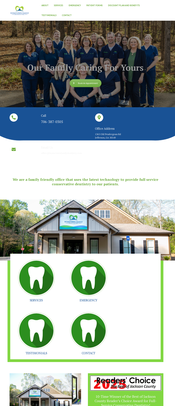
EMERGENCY (66, 257)
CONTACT (142, 257)
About (40, 5)
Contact (42, 14)
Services (54, 5)
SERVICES (29, 257)
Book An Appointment (85, 83)
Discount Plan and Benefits (120, 5)
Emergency (71, 5)
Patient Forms (90, 5)
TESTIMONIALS (104, 257)
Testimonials (148, 5)
